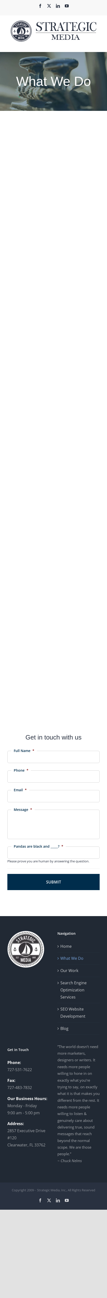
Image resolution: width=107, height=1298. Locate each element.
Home (66, 946)
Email (20, 790)
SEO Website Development (72, 1012)
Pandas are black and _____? (38, 846)
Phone (21, 770)
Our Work (69, 970)
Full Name (24, 750)
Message (23, 809)
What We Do (71, 958)
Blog (64, 1028)
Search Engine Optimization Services (73, 990)
